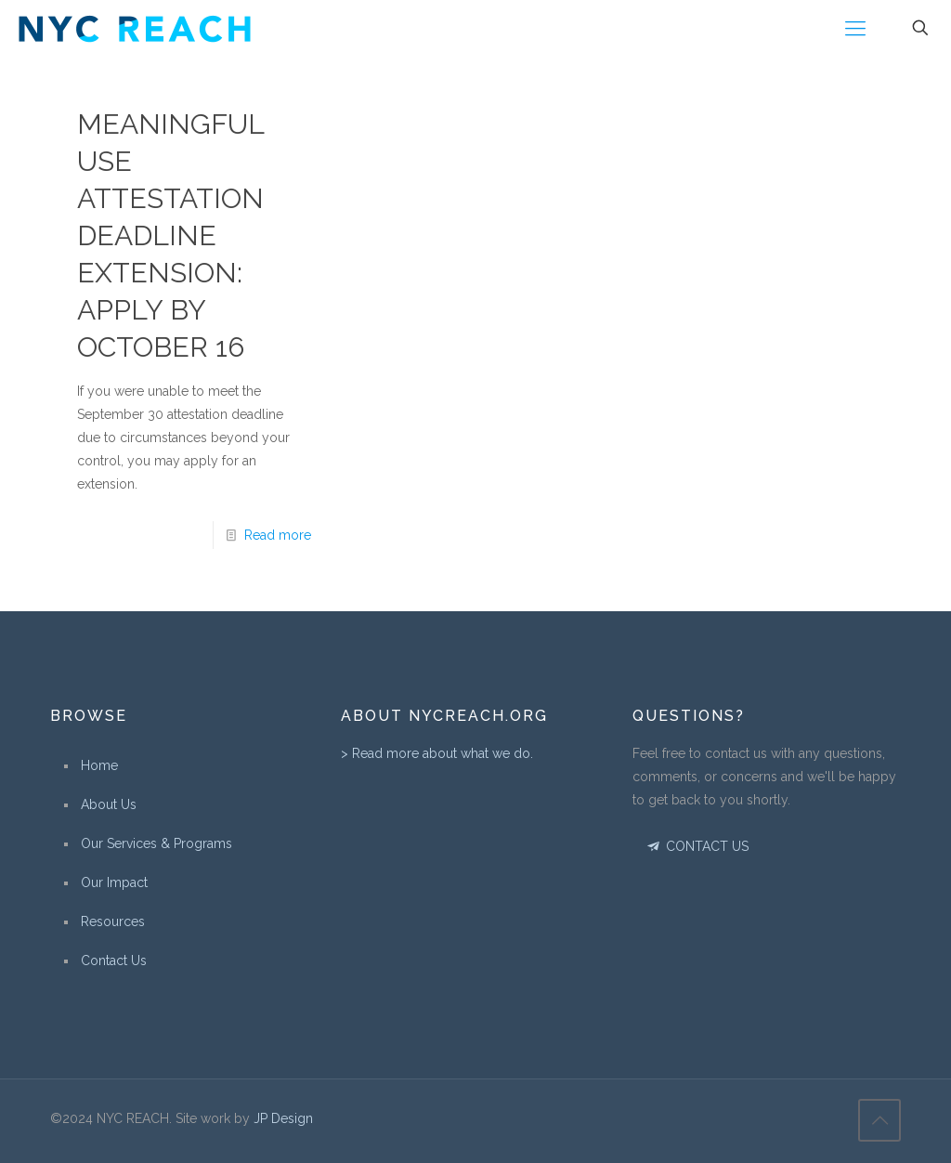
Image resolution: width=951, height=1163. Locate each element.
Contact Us (114, 960)
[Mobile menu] (855, 28)
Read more (277, 535)
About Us (109, 804)
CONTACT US (697, 846)
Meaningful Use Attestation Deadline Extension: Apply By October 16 (170, 235)
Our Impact (114, 882)
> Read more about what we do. (437, 753)
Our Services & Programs (156, 843)
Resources (113, 921)
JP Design (283, 1118)
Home (99, 765)
